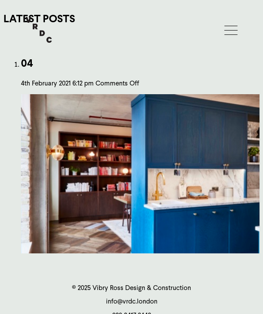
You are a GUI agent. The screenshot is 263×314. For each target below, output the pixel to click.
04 (27, 63)
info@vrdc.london (131, 301)
